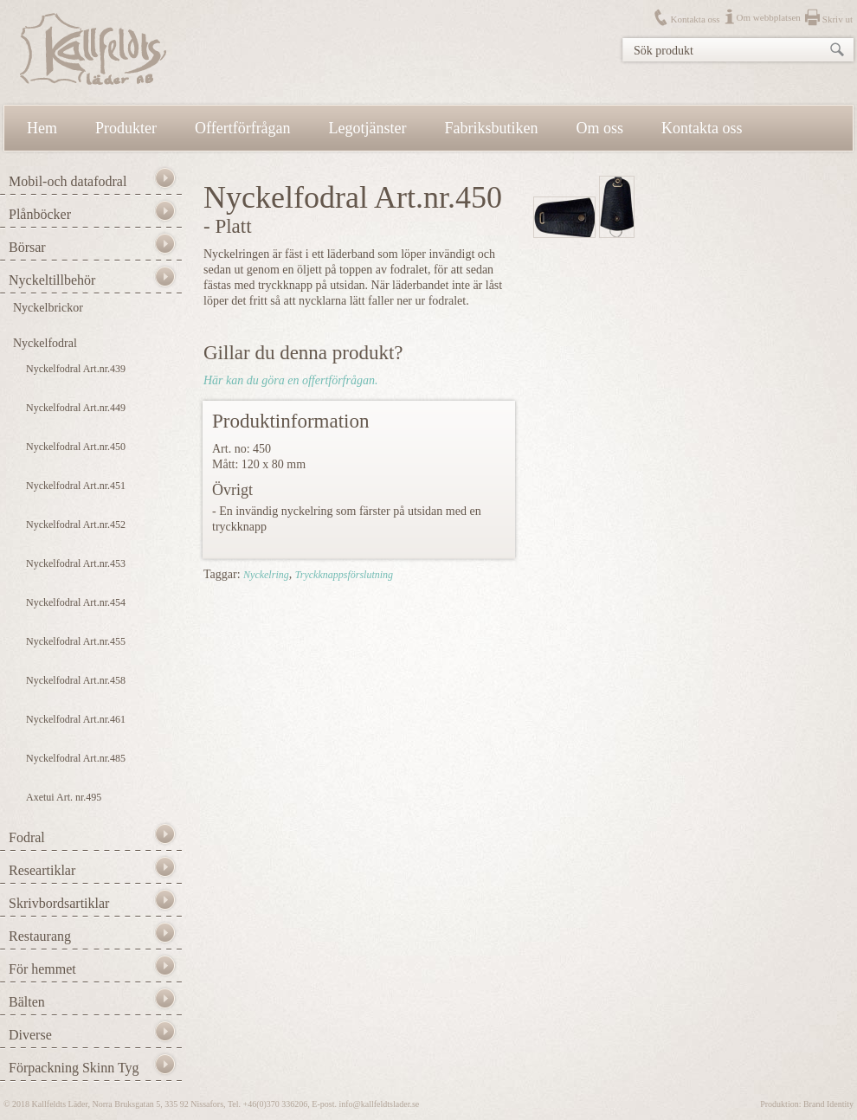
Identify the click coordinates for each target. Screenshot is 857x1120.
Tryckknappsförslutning (344, 575)
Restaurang (40, 936)
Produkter (126, 128)
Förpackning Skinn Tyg (74, 1067)
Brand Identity (828, 1104)
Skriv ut (837, 19)
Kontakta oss (694, 19)
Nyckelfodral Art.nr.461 (76, 719)
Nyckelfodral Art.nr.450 (76, 447)
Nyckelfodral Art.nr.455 (76, 641)
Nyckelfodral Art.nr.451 (76, 486)
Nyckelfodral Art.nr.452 (76, 524)
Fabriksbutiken (491, 128)
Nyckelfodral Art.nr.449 (76, 408)
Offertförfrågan (243, 128)
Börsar (27, 247)
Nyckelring (266, 575)
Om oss (600, 128)
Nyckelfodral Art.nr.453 (76, 563)
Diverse (30, 1034)
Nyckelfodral (45, 343)
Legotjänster (368, 128)
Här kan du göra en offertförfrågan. (290, 380)
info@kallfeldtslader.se (378, 1104)
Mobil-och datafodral (67, 181)
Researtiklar (42, 870)
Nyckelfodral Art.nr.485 (76, 758)
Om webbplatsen (769, 17)
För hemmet (42, 969)
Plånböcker (40, 214)
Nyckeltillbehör (52, 280)
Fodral (27, 837)
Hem (42, 128)
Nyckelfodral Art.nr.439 (76, 369)
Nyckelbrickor (48, 307)
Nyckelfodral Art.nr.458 (76, 680)
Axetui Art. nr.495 (63, 797)
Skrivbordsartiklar (59, 903)
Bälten (27, 1001)
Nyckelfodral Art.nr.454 (76, 602)
